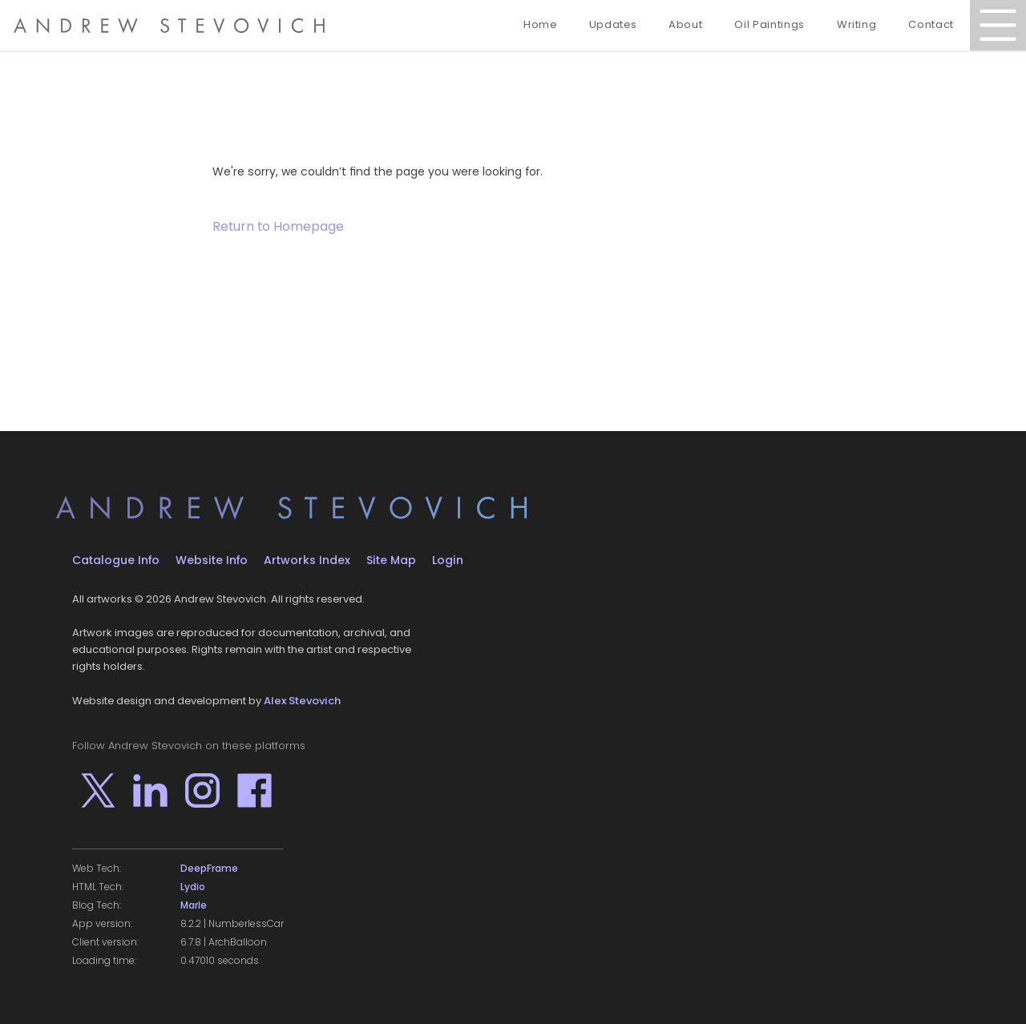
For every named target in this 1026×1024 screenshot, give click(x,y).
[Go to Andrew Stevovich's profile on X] (98, 790)
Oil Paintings (769, 24)
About (685, 24)
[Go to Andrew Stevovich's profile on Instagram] (202, 790)
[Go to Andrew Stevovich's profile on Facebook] (254, 790)
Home (540, 24)
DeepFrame (209, 868)
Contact (931, 24)
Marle (193, 905)
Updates (613, 24)
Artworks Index (307, 560)
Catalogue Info (116, 560)
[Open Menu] (998, 25)
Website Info (212, 560)
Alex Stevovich (302, 700)
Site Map (391, 560)
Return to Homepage (278, 226)
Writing (857, 24)
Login (447, 560)
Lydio (192, 887)
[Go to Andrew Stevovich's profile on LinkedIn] (150, 790)
